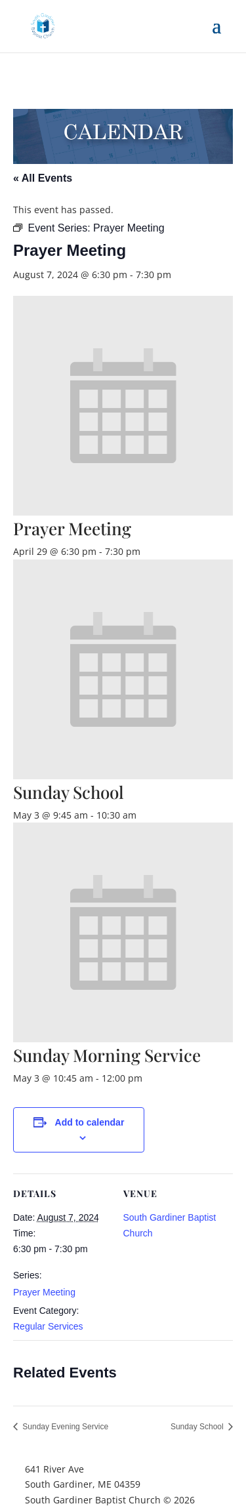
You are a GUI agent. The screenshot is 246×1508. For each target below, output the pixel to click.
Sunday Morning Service (107, 1055)
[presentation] (123, 512)
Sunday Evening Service (64, 1426)
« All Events (42, 178)
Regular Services (48, 1326)
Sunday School (68, 792)
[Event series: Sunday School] (143, 815)
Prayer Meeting (44, 1292)
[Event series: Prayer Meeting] (147, 551)
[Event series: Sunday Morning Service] (149, 1078)
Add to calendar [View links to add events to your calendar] (90, 1122)
